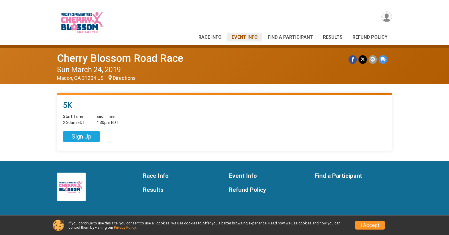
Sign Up (81, 136)
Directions (124, 78)
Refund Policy (369, 37)
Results (332, 37)
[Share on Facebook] (352, 59)
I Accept (370, 225)
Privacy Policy (125, 227)
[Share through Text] (383, 59)
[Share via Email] (373, 59)
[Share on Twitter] (363, 59)
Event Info (245, 37)
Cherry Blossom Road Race (120, 58)
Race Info (210, 37)
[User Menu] (386, 16)
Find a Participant (290, 37)
